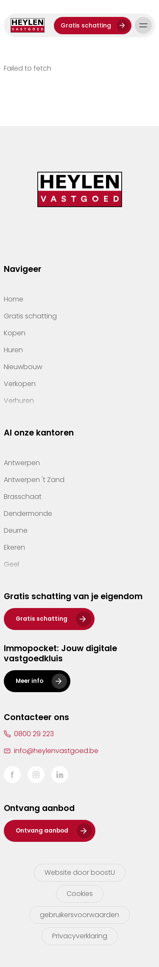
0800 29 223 (34, 734)
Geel (11, 564)
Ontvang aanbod (42, 831)
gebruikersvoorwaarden (79, 915)
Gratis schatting (86, 25)
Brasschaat (23, 496)
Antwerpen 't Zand (34, 480)
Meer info (29, 681)
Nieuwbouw (23, 367)
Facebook (12, 774)
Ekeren (14, 547)
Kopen (14, 333)
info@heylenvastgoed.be (56, 751)
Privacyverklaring (79, 936)
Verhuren (19, 400)
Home (13, 299)
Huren (13, 350)
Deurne (16, 530)
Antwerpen (22, 463)
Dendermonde (28, 513)
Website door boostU (80, 872)
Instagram (36, 774)
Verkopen (20, 384)
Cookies (80, 894)
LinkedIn (59, 774)
